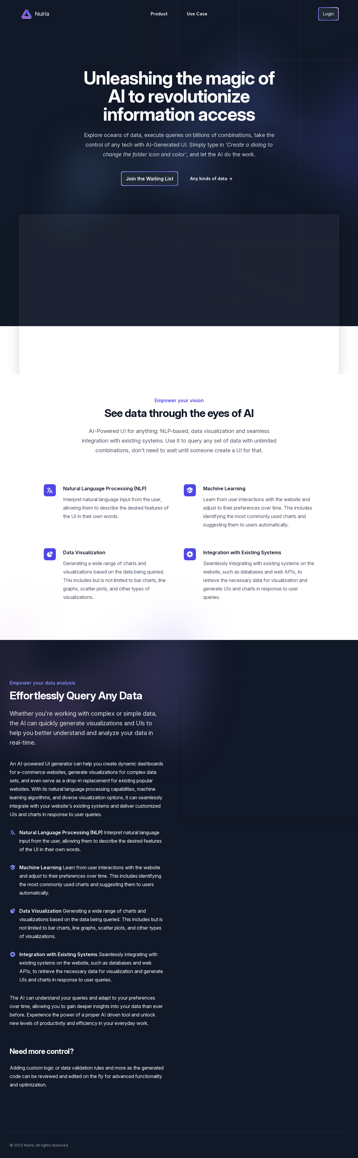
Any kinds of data (211, 178)
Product (159, 13)
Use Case (197, 13)
